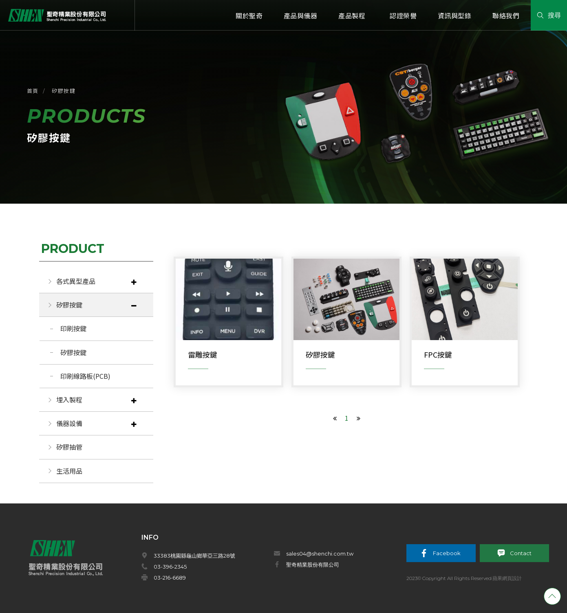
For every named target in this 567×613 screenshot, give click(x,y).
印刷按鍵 (73, 328)
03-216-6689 (170, 577)
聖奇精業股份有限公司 (312, 564)
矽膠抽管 (69, 447)
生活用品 (69, 471)
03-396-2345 (170, 566)
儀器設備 (69, 423)
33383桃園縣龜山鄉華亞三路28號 (194, 555)
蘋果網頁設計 (507, 578)
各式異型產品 (75, 281)
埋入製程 (69, 399)
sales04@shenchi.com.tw (319, 553)
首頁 (33, 90)
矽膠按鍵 (63, 90)
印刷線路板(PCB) (85, 376)
